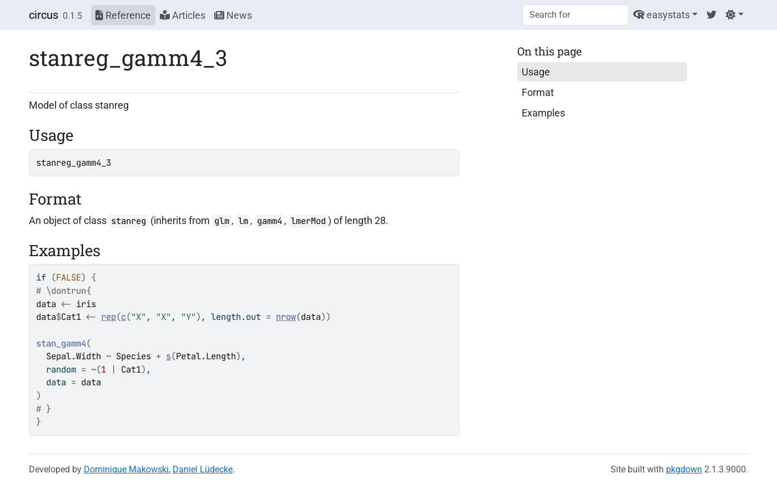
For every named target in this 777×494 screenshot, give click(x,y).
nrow (286, 317)
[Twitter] (711, 14)
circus (43, 15)
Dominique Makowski (126, 469)
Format (538, 92)
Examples (543, 113)
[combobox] (575, 15)
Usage (536, 72)
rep (108, 317)
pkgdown (684, 469)
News (233, 15)
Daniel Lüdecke (203, 469)
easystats (661, 15)
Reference (123, 15)
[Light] (734, 14)
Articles (182, 15)
